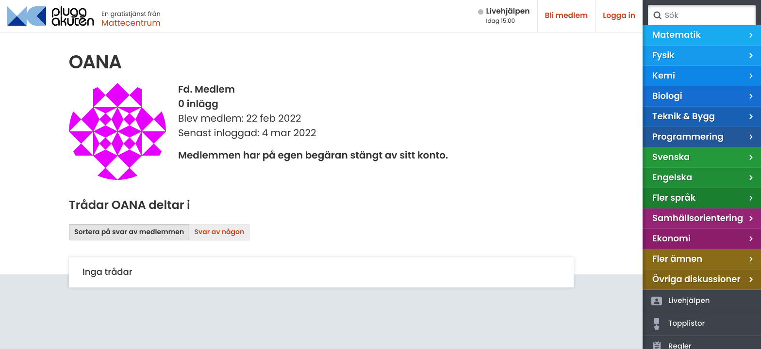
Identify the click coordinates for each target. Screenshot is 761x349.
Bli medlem (566, 16)
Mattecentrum (131, 22)
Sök (657, 15)
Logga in (619, 16)
